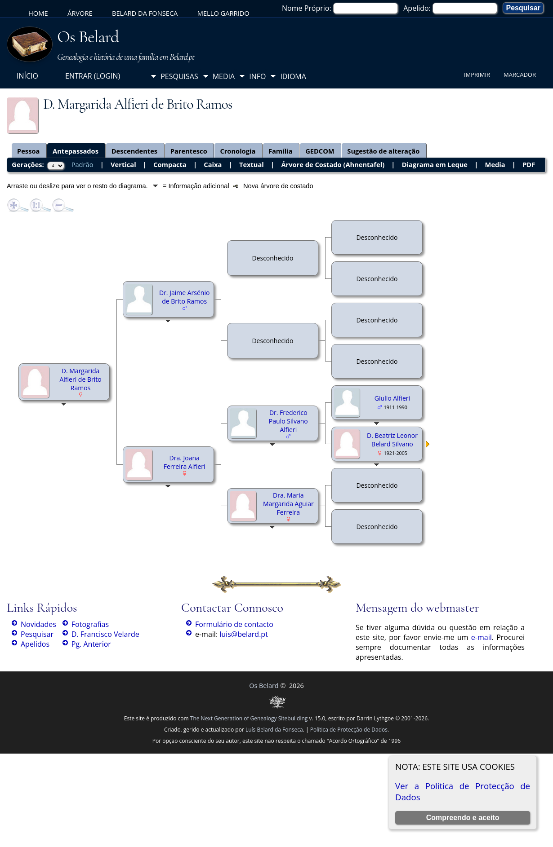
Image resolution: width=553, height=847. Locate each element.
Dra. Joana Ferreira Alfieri (184, 462)
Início (27, 76)
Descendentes (134, 150)
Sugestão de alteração (383, 150)
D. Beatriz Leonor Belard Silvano (392, 439)
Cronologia (237, 150)
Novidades (38, 624)
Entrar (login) (92, 76)
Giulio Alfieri (392, 398)
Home (38, 13)
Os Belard (88, 36)
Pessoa (28, 150)
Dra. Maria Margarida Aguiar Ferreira (288, 503)
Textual (251, 164)
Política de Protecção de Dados (349, 729)
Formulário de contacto (234, 624)
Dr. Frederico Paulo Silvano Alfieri (288, 421)
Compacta (170, 164)
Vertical (123, 164)
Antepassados (75, 150)
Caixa (213, 164)
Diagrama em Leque (435, 164)
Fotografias (90, 624)
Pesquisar (37, 634)
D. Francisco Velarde (105, 634)
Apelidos (35, 644)
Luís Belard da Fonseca (274, 729)
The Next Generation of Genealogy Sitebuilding (249, 718)
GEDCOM (319, 150)
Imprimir (477, 75)
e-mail (481, 637)
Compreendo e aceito (462, 817)
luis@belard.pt (243, 634)
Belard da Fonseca (145, 13)
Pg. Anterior (91, 644)
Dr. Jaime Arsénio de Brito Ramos (184, 296)
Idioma (293, 76)
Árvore (80, 13)
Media (224, 76)
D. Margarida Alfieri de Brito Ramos (80, 379)
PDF (528, 164)
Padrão (82, 164)
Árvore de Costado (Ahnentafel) (332, 164)
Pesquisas (179, 76)
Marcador (520, 75)
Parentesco (188, 150)
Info (257, 76)
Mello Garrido (223, 13)
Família (280, 150)
